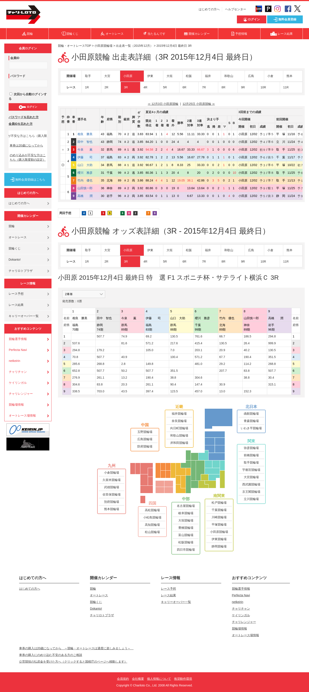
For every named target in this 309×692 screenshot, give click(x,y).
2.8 (123, 364)
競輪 (12, 226)
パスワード (17, 76)
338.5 (76, 391)
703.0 (100, 391)
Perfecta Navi (18, 350)
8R (223, 87)
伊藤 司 (87, 157)
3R (126, 87)
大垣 (170, 76)
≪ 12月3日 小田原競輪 (163, 104)
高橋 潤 (87, 196)
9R (243, 87)
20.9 (222, 350)
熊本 (289, 76)
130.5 (174, 336)
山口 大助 (87, 165)
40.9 (124, 357)
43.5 (124, 391)
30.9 (222, 384)
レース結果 (16, 305)
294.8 (272, 336)
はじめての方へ (209, 9)
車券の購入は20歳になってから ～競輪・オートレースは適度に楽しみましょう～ (76, 648)
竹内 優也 (87, 180)
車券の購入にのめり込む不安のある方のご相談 (50, 655)
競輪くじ (15, 248)
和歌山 (228, 76)
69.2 (148, 336)
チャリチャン (18, 371)
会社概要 (138, 678)
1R (87, 87)
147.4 (198, 384)
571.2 (149, 343)
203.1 (198, 350)
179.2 (100, 350)
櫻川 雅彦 (87, 172)
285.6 (76, 364)
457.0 (198, 391)
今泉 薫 (87, 149)
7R (204, 87)
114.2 (247, 364)
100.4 (174, 357)
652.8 (76, 370)
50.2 (124, 370)
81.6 (124, 343)
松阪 (189, 76)
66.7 (222, 336)
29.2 (222, 364)
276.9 (76, 377)
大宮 (107, 76)
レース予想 (16, 293)
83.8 (247, 370)
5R (165, 87)
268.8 (100, 364)
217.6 (174, 343)
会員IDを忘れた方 (21, 123)
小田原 (127, 76)
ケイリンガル (18, 382)
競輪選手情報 (18, 339)
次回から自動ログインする (28, 96)
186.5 (247, 336)
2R (106, 87)
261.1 (100, 377)
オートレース (18, 237)
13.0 (222, 391)
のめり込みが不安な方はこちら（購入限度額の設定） (28, 157)
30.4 (271, 377)
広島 (251, 76)
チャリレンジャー (21, 393)
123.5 (174, 391)
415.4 (198, 343)
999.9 (272, 343)
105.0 (149, 350)
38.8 (173, 377)
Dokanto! (15, 259)
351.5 (272, 357)
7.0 (172, 350)
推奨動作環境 (183, 678)
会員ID (14, 58)
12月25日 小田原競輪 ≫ (199, 104)
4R (145, 87)
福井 (208, 76)
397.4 (149, 391)
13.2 (124, 377)
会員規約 (123, 678)
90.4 (173, 384)
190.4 (247, 357)
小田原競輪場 (103, 45)
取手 (88, 76)
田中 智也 (87, 142)
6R (184, 87)
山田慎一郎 (87, 188)
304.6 (198, 377)
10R (263, 87)
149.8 (149, 364)
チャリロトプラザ (21, 270)
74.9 (124, 336)
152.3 (247, 391)
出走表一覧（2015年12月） (134, 45)
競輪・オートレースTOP (74, 45)
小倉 (270, 76)
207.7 (223, 370)
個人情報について (159, 678)
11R (286, 87)
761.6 (198, 336)
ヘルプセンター (235, 9)
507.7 (100, 336)
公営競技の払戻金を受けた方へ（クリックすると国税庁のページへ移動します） (73, 661)
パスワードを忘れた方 (24, 117)
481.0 (198, 364)
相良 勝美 (87, 134)
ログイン (28, 107)
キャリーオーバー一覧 (24, 316)
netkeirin (14, 361)
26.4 (247, 343)
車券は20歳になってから (26, 145)
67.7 (222, 357)
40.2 (247, 350)
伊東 (150, 76)
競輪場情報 (16, 404)
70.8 (75, 357)
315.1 (272, 384)
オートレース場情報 (22, 415)
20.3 (124, 384)
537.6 (76, 343)
